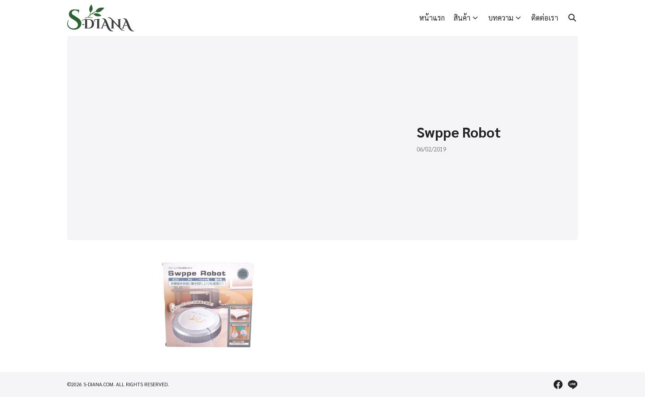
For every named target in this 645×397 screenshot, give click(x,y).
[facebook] (558, 384)
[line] (572, 384)
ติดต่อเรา (544, 17)
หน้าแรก (432, 17)
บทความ (500, 17)
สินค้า (462, 17)
